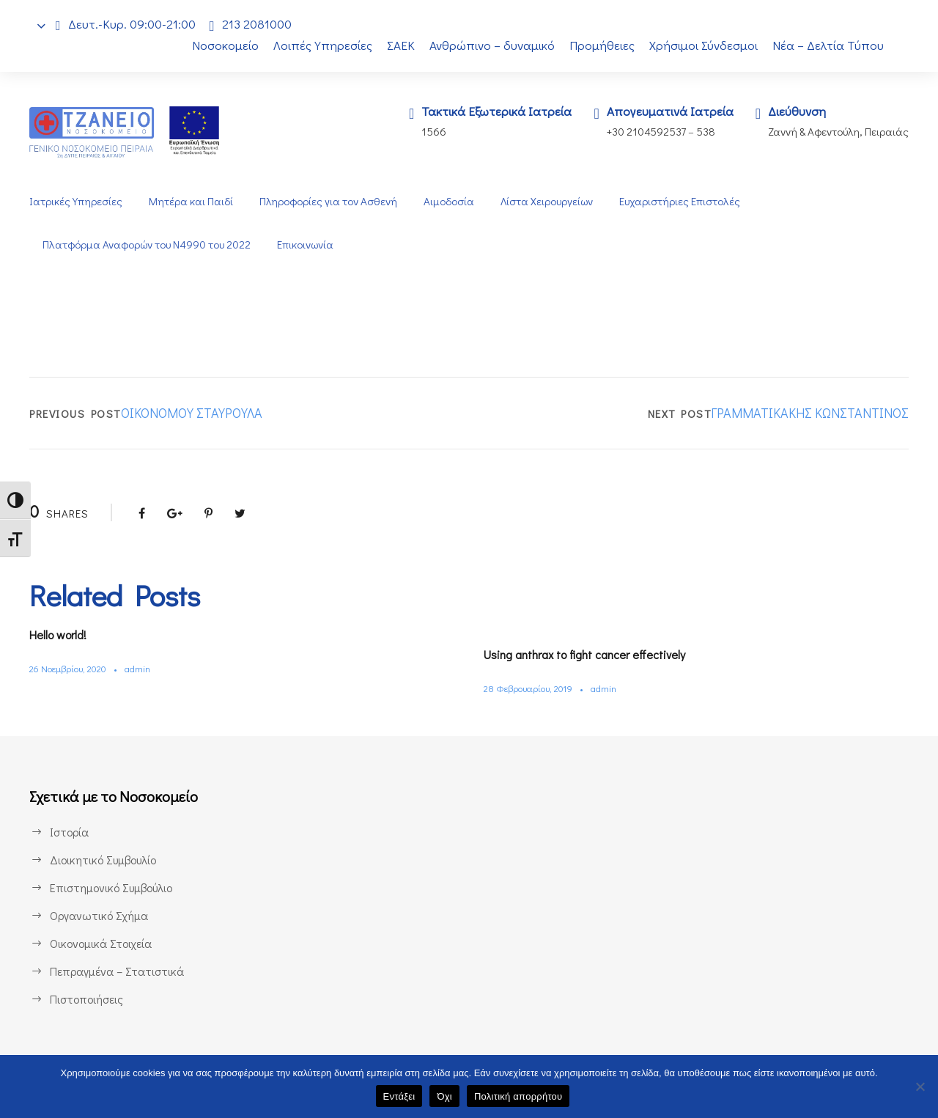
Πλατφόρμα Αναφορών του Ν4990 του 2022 (149, 244)
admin (145, 668)
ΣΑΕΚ (396, 45)
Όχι (444, 1096)
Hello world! (63, 634)
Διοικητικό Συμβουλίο (105, 859)
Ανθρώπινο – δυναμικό (491, 45)
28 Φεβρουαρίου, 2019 (532, 688)
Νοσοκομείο (217, 45)
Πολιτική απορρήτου (518, 1096)
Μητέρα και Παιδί (189, 201)
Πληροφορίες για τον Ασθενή (326, 201)
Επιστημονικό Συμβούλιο (114, 887)
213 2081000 (260, 24)
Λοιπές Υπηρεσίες (315, 45)
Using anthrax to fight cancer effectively (595, 654)
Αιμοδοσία (448, 201)
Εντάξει (399, 1096)
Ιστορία (68, 831)
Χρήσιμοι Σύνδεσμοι (704, 45)
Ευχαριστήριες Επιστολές (683, 201)
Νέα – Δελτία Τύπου (829, 45)
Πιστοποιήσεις (86, 999)
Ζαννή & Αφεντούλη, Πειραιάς (837, 131)
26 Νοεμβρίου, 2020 (71, 668)
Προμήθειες (602, 45)
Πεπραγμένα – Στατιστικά (115, 971)
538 (704, 131)
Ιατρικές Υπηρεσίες (75, 201)
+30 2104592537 (641, 131)
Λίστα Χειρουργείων (548, 201)
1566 (424, 131)
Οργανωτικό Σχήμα (99, 915)
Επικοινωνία (311, 244)
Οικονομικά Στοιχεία (101, 943)
